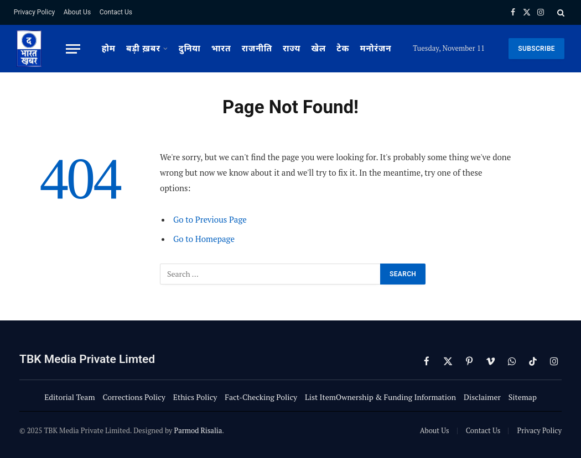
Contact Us (116, 12)
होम (109, 49)
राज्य (291, 49)
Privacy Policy (34, 12)
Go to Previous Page (210, 219)
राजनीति (257, 49)
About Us (77, 12)
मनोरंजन (375, 49)
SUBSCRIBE (536, 48)
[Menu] (73, 48)
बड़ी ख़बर (143, 49)
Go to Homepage (204, 238)
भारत (221, 49)
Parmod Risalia (198, 430)
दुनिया (190, 49)
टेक (342, 49)
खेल (318, 49)
